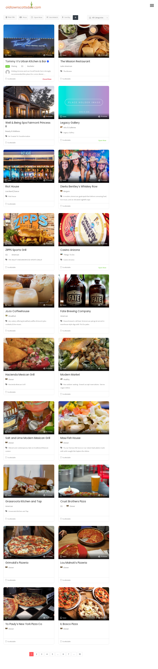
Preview (47, 55)
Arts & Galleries (70, 127)
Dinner (11, 379)
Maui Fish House (70, 438)
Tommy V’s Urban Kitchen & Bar (27, 61)
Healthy (66, 379)
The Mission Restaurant (75, 61)
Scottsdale (11, 78)
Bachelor (30, 66)
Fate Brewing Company (75, 311)
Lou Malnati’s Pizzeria (73, 563)
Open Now (36, 17)
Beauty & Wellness (12, 131)
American (15, 254)
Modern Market (70, 374)
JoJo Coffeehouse (17, 311)
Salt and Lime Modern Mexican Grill (27, 438)
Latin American (66, 66)
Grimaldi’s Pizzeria (16, 563)
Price (23, 17)
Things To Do (69, 254)
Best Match (52, 17)
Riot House (12, 186)
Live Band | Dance (12, 191)
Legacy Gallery (70, 123)
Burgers (67, 191)
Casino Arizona (70, 250)
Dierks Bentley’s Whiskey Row (79, 186)
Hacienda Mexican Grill (20, 374)
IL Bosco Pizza (69, 624)
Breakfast (12, 316)
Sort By (66, 17)
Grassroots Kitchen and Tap (23, 501)
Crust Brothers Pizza (73, 501)
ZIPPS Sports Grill (15, 250)
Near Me (10, 17)
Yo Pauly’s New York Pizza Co (23, 624)
